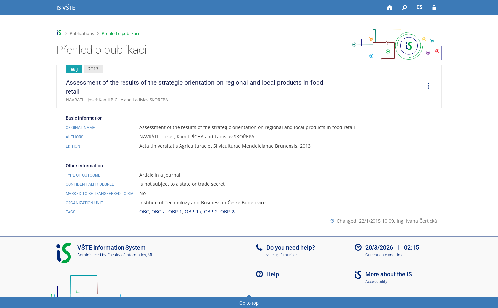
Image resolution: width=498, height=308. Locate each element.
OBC (144, 212)
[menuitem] (426, 86)
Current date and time (384, 255)
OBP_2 (211, 212)
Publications (82, 33)
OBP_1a (193, 212)
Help (272, 274)
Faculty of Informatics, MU (130, 255)
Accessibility (376, 281)
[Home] (389, 7)
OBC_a (159, 212)
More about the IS (388, 274)
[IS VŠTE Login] (434, 7)
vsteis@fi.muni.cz (281, 255)
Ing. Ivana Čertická (417, 221)
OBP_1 (175, 212)
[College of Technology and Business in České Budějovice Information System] (65, 7)
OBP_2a (228, 212)
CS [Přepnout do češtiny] (419, 7)
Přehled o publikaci (120, 33)
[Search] (404, 7)
